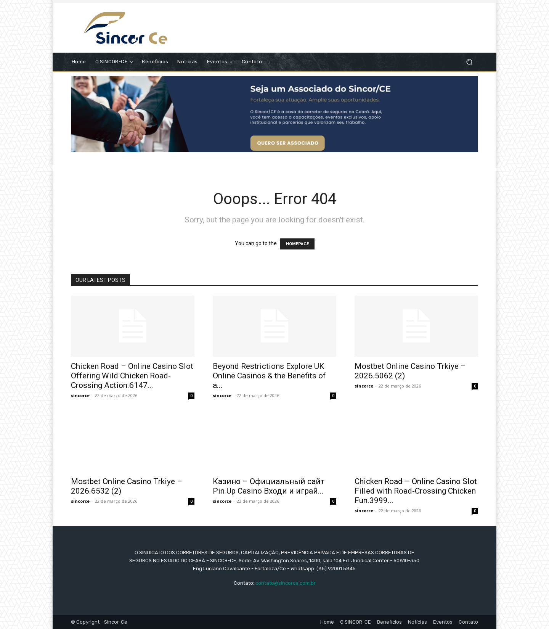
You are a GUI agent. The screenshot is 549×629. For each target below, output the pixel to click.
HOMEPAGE (297, 243)
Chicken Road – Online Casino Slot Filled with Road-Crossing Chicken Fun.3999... (416, 491)
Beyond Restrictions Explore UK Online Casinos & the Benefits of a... (269, 376)
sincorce (80, 395)
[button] (469, 62)
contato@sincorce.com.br (285, 583)
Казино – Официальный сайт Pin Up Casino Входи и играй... (268, 486)
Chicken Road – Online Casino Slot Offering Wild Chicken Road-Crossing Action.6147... (132, 376)
